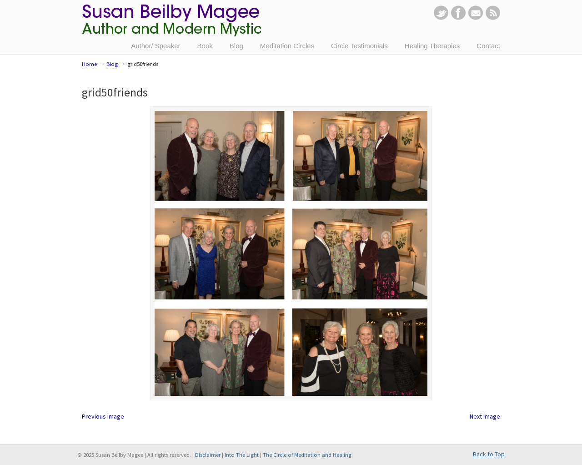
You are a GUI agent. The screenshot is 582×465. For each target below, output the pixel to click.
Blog (112, 64)
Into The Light (242, 454)
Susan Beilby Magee (171, 25)
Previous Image (103, 416)
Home (89, 64)
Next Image (485, 416)
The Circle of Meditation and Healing (307, 454)
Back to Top (489, 454)
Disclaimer (208, 454)
